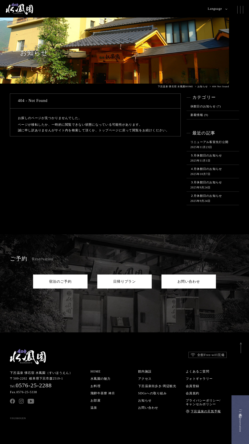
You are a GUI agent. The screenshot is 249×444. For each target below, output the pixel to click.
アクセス (145, 378)
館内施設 (145, 371)
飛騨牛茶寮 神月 (102, 393)
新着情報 (196, 115)
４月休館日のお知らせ (206, 168)
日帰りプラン (124, 281)
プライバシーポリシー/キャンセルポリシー (203, 402)
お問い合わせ (188, 281)
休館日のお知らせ (203, 106)
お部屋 (95, 400)
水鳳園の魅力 (100, 378)
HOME (95, 371)
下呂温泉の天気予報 (206, 411)
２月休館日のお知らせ (206, 195)
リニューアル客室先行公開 (209, 142)
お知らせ (145, 400)
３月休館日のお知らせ (206, 182)
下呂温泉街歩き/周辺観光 (157, 386)
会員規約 (192, 393)
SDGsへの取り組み (152, 393)
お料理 (95, 386)
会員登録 (192, 386)
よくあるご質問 (197, 371)
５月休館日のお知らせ (206, 155)
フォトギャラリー (199, 378)
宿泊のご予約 (60, 281)
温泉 (93, 407)
